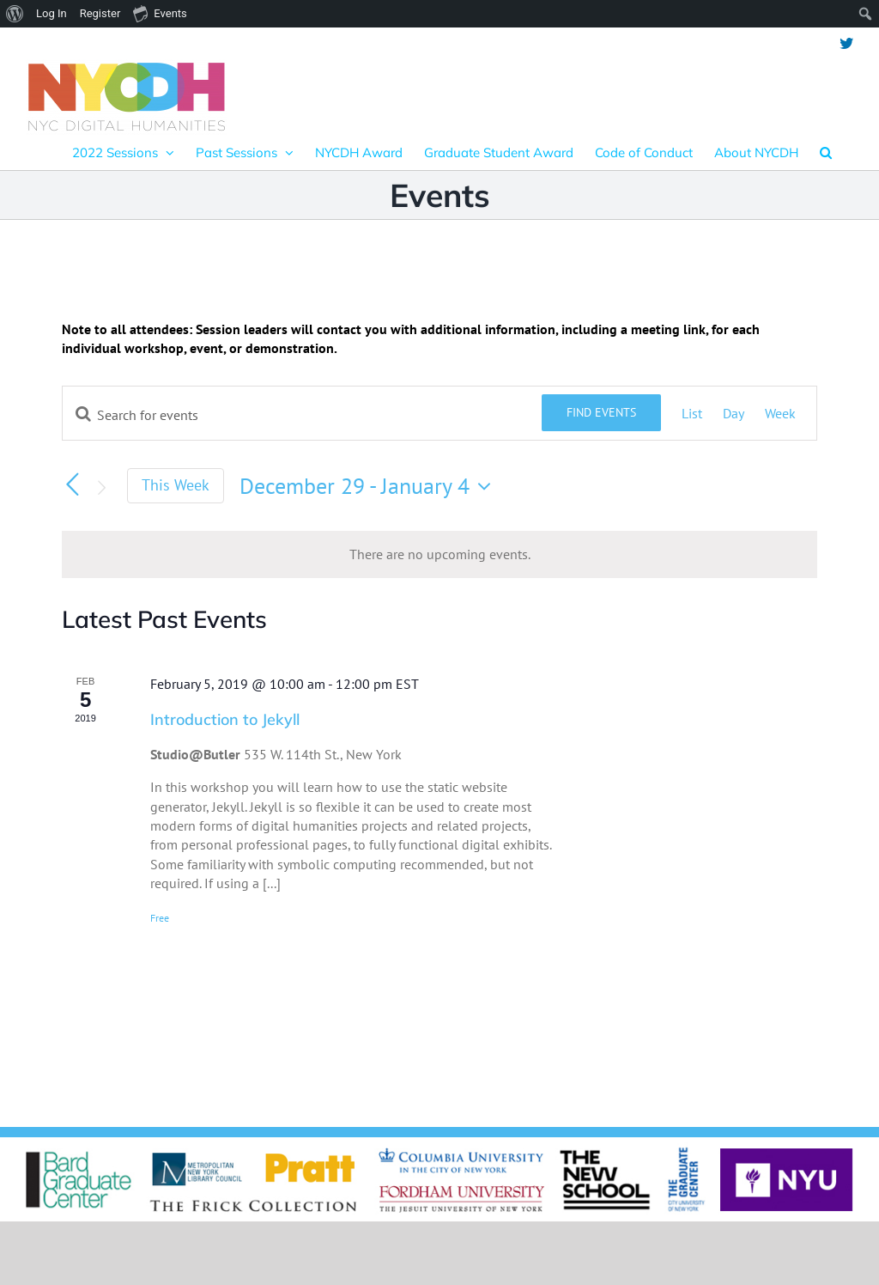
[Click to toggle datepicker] (369, 486)
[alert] (439, 554)
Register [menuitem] (100, 13)
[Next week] (101, 487)
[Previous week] (72, 484)
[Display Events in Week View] (780, 413)
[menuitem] (15, 13)
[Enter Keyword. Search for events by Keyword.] (302, 415)
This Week (175, 485)
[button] (826, 152)
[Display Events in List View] (692, 413)
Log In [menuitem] (51, 13)
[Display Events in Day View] (733, 413)
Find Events (601, 412)
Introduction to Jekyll (225, 719)
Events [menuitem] (159, 13)
